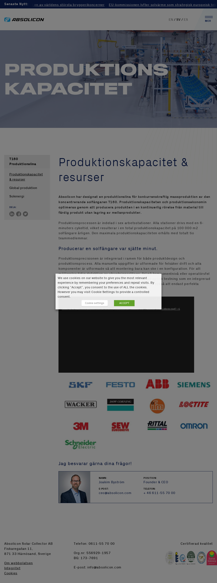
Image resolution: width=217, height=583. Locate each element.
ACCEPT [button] (124, 303)
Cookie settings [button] (94, 303)
